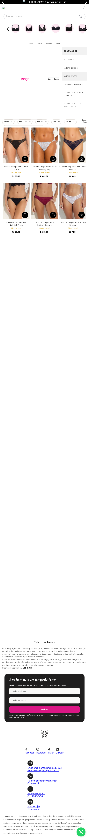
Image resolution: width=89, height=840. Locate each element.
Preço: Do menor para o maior (72, 84)
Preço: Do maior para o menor (74, 73)
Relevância (69, 38)
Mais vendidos (71, 47)
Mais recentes (70, 55)
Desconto (74, 64)
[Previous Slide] (8, 8)
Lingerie (39, 22)
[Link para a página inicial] (31, 22)
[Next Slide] (85, 8)
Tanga (57, 22)
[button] (56, 101)
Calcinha (48, 22)
